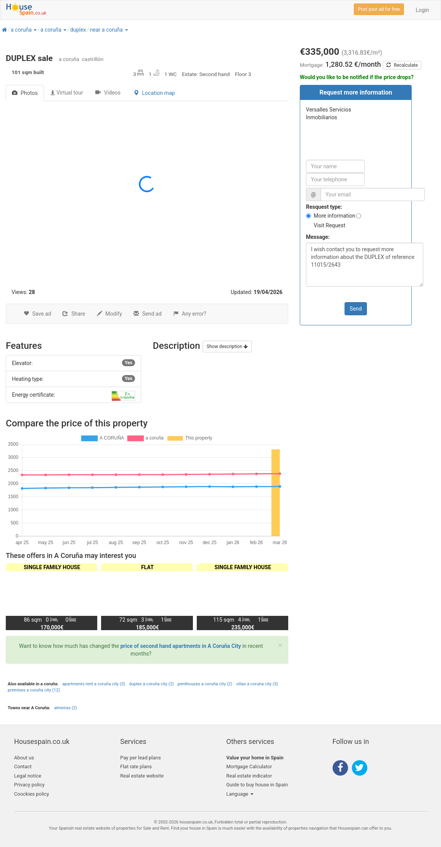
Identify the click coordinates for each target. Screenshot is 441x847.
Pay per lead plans (140, 758)
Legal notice (27, 776)
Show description (227, 346)
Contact (23, 766)
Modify (109, 314)
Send (356, 309)
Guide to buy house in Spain (257, 785)
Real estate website (142, 776)
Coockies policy (31, 794)
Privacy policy (29, 785)
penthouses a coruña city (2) (205, 683)
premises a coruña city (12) (34, 690)
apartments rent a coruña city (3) (93, 683)
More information (334, 216)
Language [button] (239, 794)
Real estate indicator (249, 776)
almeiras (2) (65, 707)
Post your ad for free (379, 9)
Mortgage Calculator (249, 766)
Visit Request (329, 225)
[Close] (280, 645)
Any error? (189, 314)
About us (24, 758)
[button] (35, 30)
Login (422, 10)
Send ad (147, 314)
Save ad (37, 314)
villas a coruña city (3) (257, 683)
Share (74, 314)
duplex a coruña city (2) (151, 683)
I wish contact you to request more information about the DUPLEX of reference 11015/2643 (364, 265)
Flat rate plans (136, 766)
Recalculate (402, 65)
